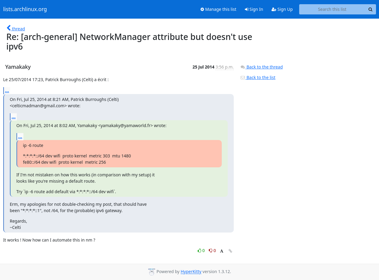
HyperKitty (191, 272)
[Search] (370, 9)
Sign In (254, 9)
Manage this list (218, 9)
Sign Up (282, 9)
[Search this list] (332, 9)
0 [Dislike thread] (212, 250)
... (7, 90)
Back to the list (257, 77)
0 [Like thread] (202, 250)
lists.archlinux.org (25, 9)
